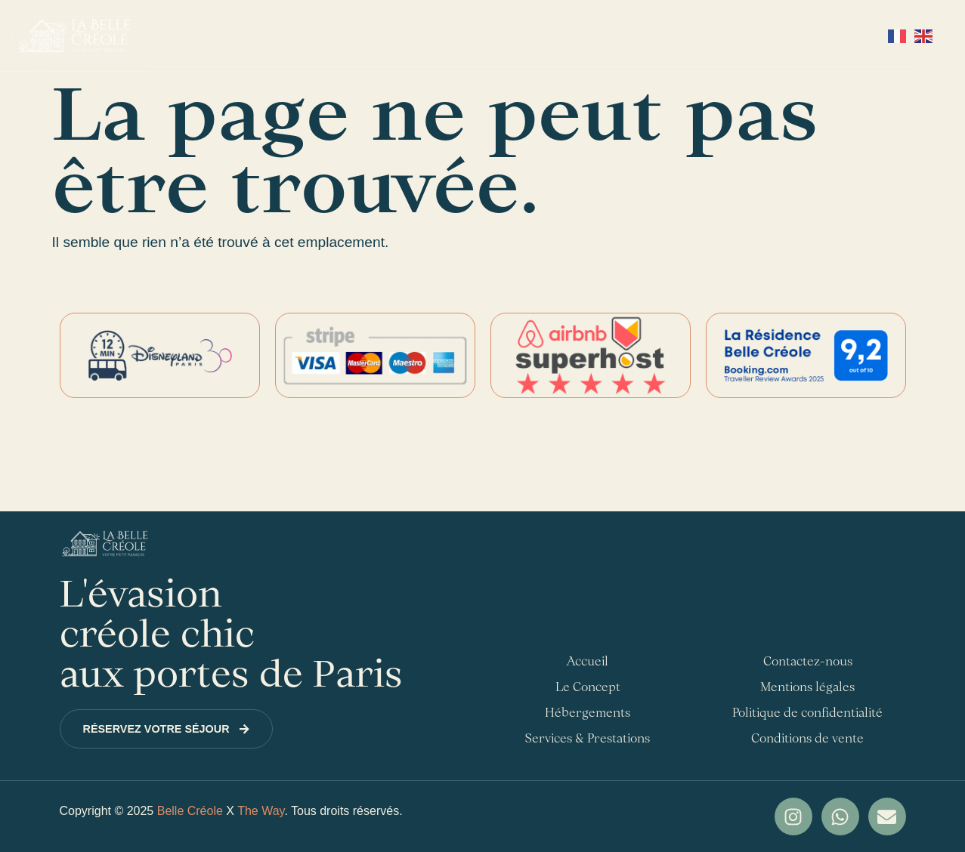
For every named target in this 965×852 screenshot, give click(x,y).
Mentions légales (807, 686)
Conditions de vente (807, 738)
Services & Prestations (563, 35)
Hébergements (371, 36)
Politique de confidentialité (807, 712)
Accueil (228, 35)
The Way (260, 810)
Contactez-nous (747, 35)
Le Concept (587, 686)
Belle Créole (190, 810)
